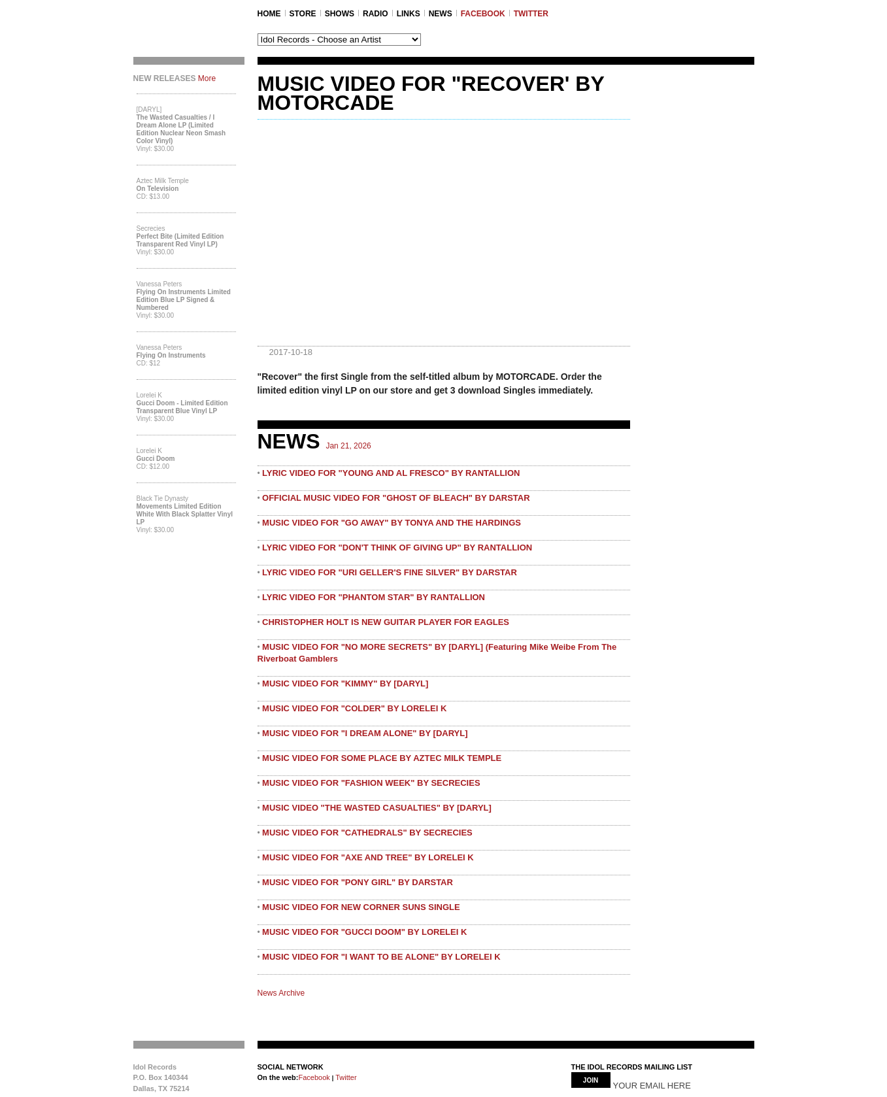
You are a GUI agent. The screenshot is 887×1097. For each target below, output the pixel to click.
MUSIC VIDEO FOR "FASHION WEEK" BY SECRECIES (371, 783)
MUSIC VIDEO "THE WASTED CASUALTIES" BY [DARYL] (377, 808)
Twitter (344, 1077)
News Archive (281, 993)
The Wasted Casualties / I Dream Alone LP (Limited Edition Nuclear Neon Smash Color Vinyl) (181, 129)
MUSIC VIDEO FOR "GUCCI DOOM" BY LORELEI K (364, 932)
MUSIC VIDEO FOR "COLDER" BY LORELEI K (354, 708)
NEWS (440, 13)
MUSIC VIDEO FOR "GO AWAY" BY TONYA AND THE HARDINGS (391, 523)
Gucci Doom (156, 458)
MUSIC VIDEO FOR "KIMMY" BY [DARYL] (345, 683)
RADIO (375, 13)
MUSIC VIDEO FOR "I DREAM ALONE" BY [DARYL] (364, 733)
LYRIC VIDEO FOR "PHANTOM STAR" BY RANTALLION (373, 597)
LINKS (408, 13)
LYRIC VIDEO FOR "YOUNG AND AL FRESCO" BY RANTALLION (391, 473)
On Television (158, 188)
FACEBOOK (483, 13)
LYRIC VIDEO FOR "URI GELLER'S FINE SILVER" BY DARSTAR (389, 572)
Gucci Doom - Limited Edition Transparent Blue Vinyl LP (182, 406)
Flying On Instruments (171, 355)
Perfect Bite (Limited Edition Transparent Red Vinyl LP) (180, 240)
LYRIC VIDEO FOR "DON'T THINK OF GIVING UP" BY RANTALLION (397, 547)
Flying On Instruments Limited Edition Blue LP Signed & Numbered (184, 299)
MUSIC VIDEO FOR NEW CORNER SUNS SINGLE (361, 907)
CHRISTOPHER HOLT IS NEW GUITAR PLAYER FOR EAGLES (385, 622)
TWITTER (531, 13)
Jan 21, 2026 (348, 445)
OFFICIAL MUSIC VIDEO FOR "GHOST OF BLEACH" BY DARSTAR (396, 498)
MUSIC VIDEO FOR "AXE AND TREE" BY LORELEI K (368, 857)
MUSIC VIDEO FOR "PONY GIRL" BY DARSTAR (357, 882)
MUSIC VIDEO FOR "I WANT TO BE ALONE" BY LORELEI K (381, 957)
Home (269, 13)
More (207, 78)
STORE (303, 13)
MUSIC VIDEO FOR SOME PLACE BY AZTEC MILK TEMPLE (381, 758)
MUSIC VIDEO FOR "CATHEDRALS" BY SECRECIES (367, 832)
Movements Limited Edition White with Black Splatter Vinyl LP (185, 514)
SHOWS (339, 13)
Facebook (313, 1077)
